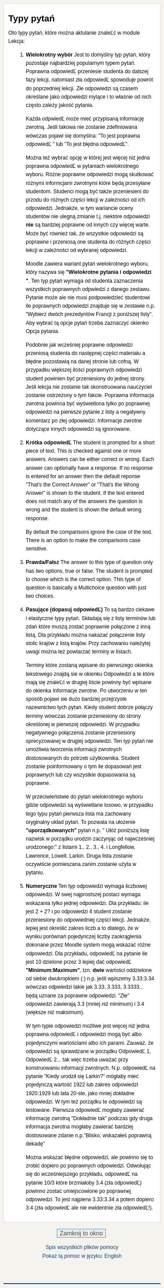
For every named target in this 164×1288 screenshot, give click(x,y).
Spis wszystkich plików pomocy (81, 1247)
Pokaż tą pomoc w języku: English (82, 1256)
